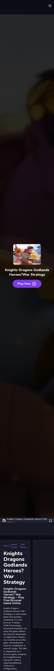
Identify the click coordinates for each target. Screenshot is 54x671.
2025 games (23, 545)
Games (6, 546)
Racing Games (14, 545)
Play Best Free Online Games (11, 5)
